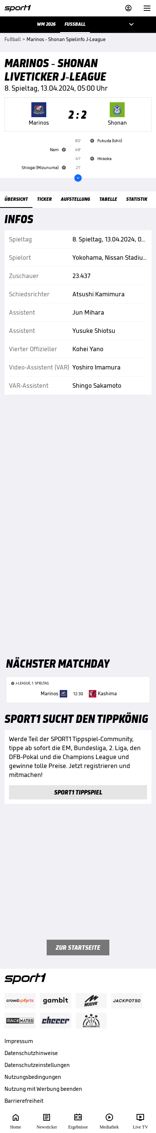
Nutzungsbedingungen (32, 1076)
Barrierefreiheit (23, 1100)
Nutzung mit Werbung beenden (43, 1088)
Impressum (18, 1041)
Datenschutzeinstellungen (37, 1064)
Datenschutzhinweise (31, 1052)
